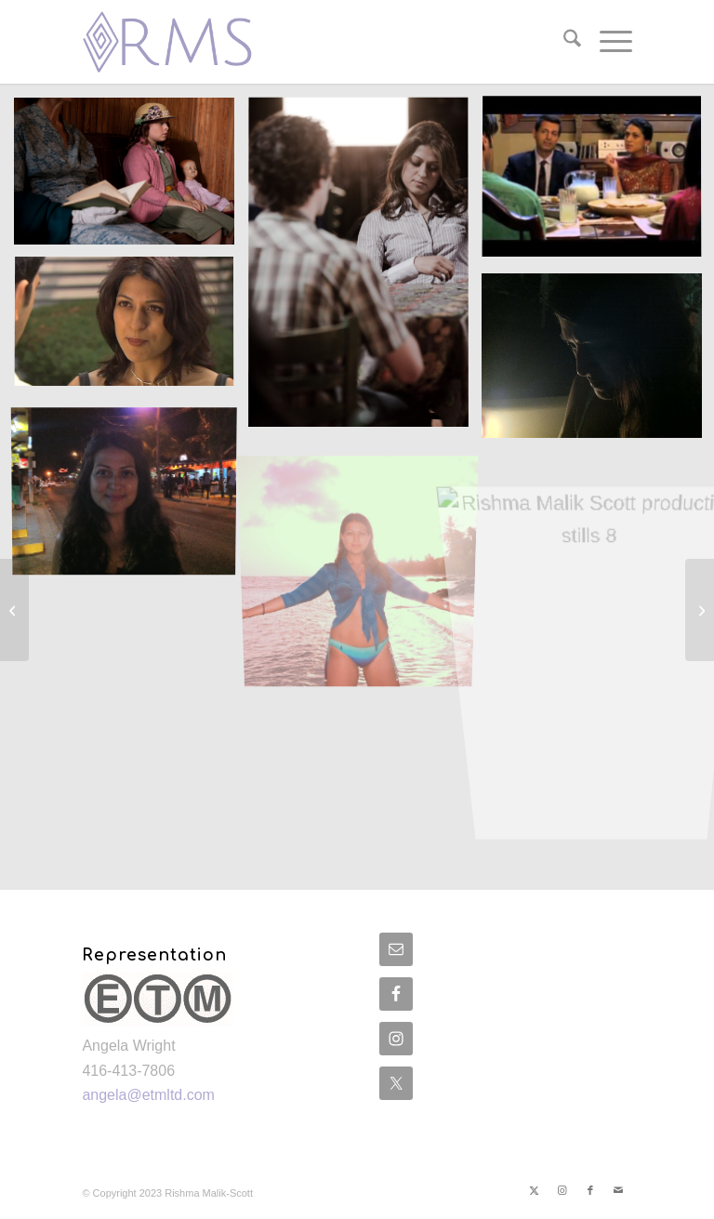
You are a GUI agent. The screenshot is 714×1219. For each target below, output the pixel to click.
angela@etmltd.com (148, 1095)
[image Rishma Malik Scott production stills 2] (365, 270)
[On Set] (14, 610)
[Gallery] (699, 610)
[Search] (563, 42)
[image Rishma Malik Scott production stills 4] (131, 330)
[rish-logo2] (173, 42)
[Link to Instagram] (562, 1190)
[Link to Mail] (618, 1190)
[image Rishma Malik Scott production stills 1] (131, 178)
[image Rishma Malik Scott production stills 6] (131, 492)
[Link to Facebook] (590, 1190)
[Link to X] (535, 1190)
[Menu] (606, 42)
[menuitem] (563, 42)
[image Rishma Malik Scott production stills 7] (365, 559)
